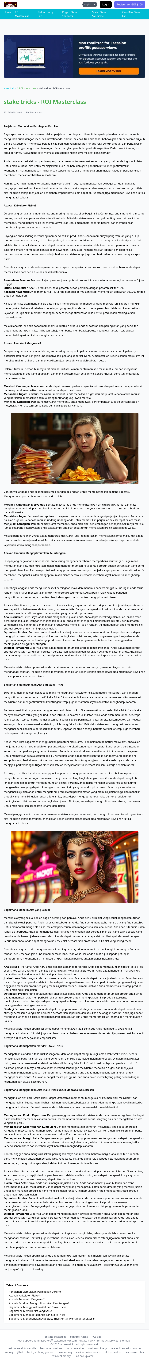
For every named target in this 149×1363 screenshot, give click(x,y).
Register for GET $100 (130, 4)
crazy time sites (75, 1348)
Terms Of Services (107, 1340)
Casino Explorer (84, 1356)
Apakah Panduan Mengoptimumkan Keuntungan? (39, 1303)
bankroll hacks (79, 1336)
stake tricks (10, 88)
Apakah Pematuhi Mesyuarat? (27, 1299)
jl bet (20, 1352)
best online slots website (21, 1348)
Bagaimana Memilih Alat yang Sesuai (31, 1311)
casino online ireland (88, 1352)
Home (7, 12)
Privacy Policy (87, 1340)
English (90, 4)
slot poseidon (113, 1352)
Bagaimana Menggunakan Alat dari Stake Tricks (37, 1307)
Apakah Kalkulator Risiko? (24, 1295)
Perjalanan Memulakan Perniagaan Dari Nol (35, 1291)
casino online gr (97, 1348)
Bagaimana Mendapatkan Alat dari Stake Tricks (37, 1315)
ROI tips (96, 1336)
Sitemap (125, 1340)
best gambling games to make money (50, 1352)
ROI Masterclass (27, 88)
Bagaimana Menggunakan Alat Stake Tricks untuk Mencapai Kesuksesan (52, 1318)
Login (105, 4)
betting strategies (55, 1336)
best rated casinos (51, 1348)
